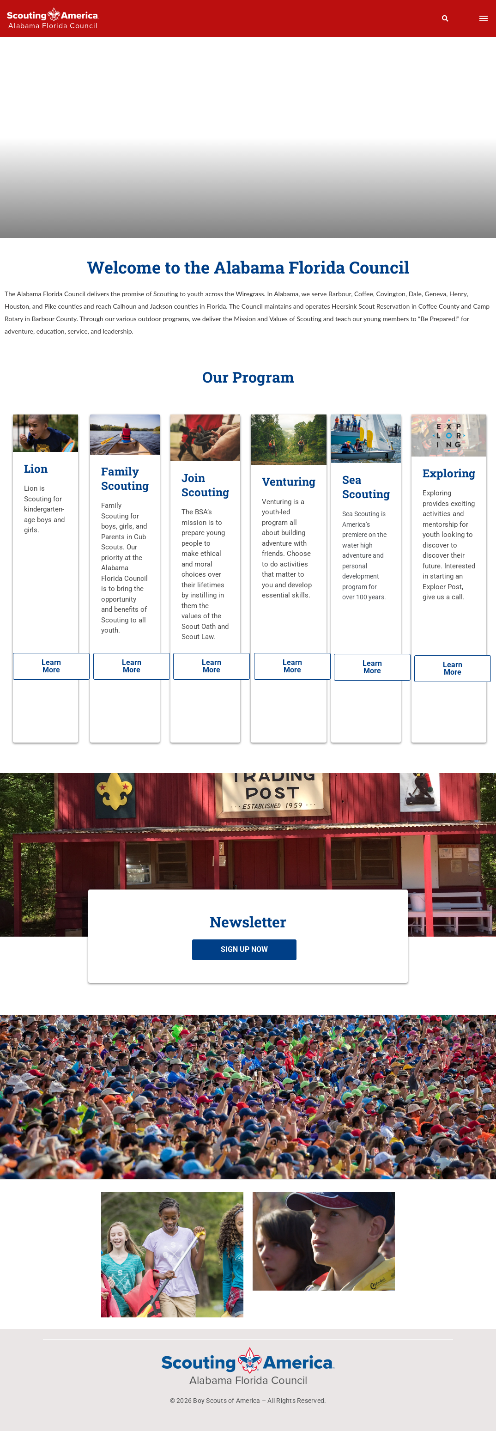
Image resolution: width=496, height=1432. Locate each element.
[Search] (445, 18)
